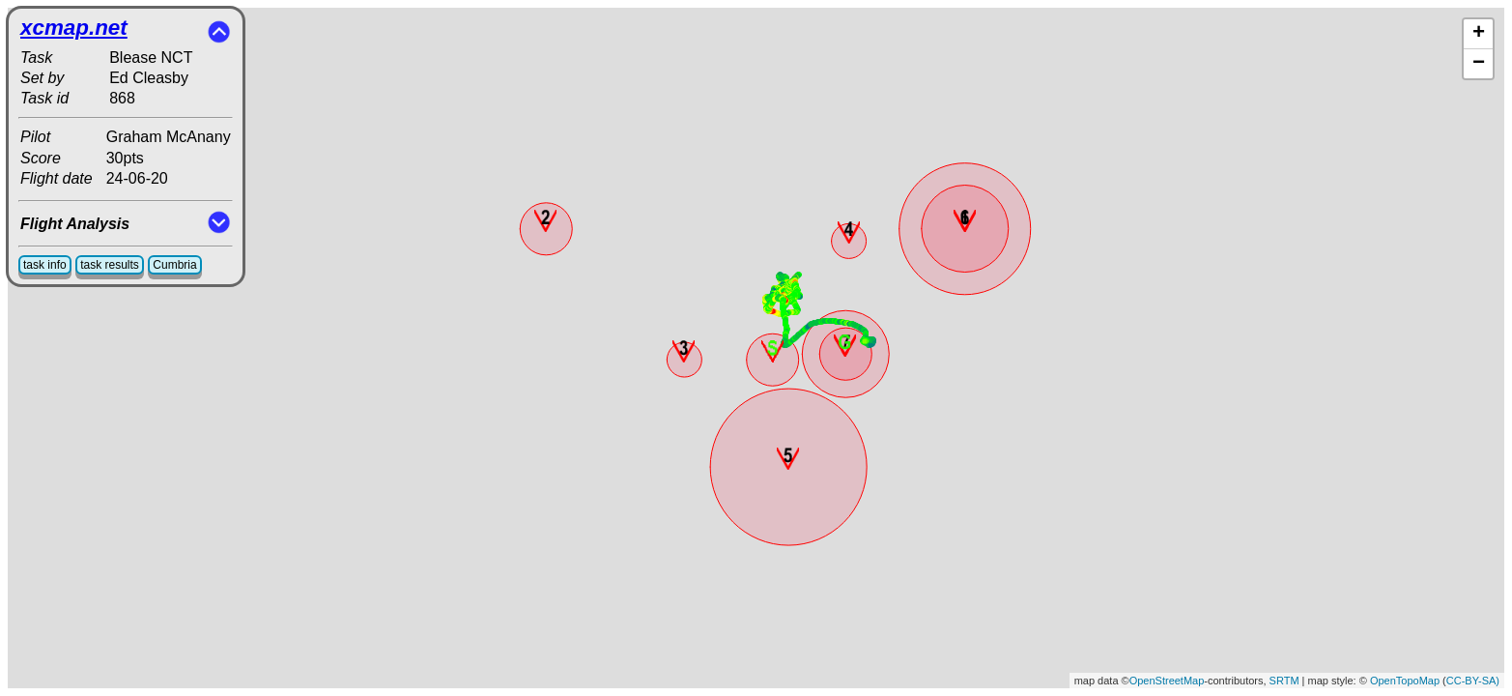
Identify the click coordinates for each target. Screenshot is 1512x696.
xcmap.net (74, 27)
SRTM (1284, 680)
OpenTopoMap (1405, 680)
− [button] (1478, 63)
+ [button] (1478, 33)
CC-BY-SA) (1472, 680)
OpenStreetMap (1167, 680)
